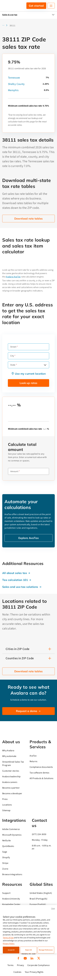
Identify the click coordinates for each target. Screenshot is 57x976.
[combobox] (28, 364)
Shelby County (16, 84)
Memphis (13, 90)
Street (13, 346)
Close (53, 908)
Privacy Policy (8, 943)
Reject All (28, 950)
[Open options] (45, 365)
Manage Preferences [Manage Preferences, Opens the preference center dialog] (46, 950)
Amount (14, 471)
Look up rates (28, 383)
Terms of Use (8, 937)
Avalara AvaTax (13, 276)
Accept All (11, 950)
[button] (5, 25)
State (12, 364)
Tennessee (14, 78)
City (12, 355)
